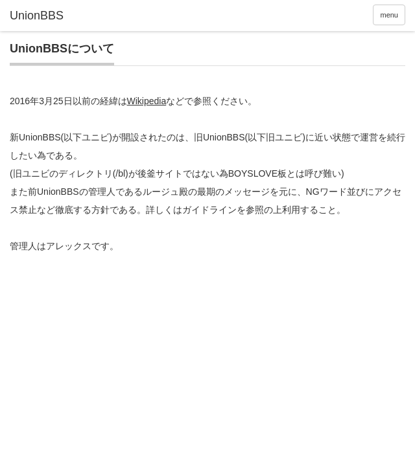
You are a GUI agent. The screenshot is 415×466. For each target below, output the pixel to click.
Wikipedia (147, 101)
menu (389, 15)
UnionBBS (37, 15)
